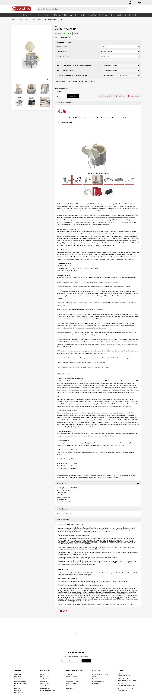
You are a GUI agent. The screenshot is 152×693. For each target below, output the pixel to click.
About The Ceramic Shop (100, 674)
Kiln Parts (57, 15)
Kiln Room (68, 15)
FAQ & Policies (44, 676)
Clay (18, 15)
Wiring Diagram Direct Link (65, 514)
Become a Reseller (71, 676)
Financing (17, 688)
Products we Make (98, 681)
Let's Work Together (74, 670)
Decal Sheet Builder (20, 681)
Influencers (69, 686)
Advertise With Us (72, 683)
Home (13, 19)
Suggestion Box (71, 688)
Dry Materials (80, 15)
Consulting (17, 676)
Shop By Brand (130, 15)
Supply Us (69, 674)
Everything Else (116, 15)
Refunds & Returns (98, 679)
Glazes (24, 15)
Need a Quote (44, 688)
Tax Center (43, 686)
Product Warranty (63, 519)
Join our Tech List (71, 679)
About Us (96, 670)
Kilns (39, 15)
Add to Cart (72, 96)
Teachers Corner (45, 679)
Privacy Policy (96, 683)
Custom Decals (19, 679)
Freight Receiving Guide (47, 690)
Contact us (43, 674)
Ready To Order (60, 81)
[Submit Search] (124, 9)
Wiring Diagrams (45, 683)
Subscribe (86, 661)
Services (17, 670)
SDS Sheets (44, 681)
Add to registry (133, 96)
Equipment (47, 15)
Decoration (91, 15)
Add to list (120, 96)
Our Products (103, 15)
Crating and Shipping (20, 683)
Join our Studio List (72, 681)
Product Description (64, 103)
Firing (16, 686)
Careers (94, 676)
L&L (27, 19)
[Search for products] (78, 9)
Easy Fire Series (36, 19)
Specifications (61, 483)
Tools (32, 15)
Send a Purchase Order (105, 96)
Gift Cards (17, 690)
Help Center (45, 670)
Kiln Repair (17, 674)
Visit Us (121, 670)
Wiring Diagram (62, 509)
